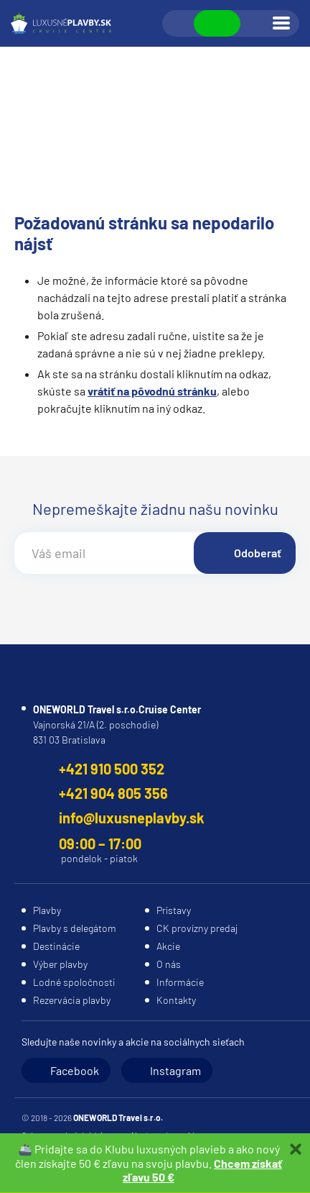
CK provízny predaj (197, 928)
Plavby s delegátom (74, 928)
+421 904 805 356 (113, 793)
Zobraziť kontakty (217, 23)
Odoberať (257, 552)
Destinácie (56, 946)
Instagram (175, 1070)
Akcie (168, 946)
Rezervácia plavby (72, 1000)
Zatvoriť (295, 1149)
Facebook (74, 1070)
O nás (168, 964)
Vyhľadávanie (178, 24)
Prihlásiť (255, 24)
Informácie (180, 982)
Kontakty (176, 1000)
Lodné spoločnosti (74, 982)
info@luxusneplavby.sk (132, 817)
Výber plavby (60, 964)
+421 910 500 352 (111, 768)
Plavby (47, 910)
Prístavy (173, 910)
